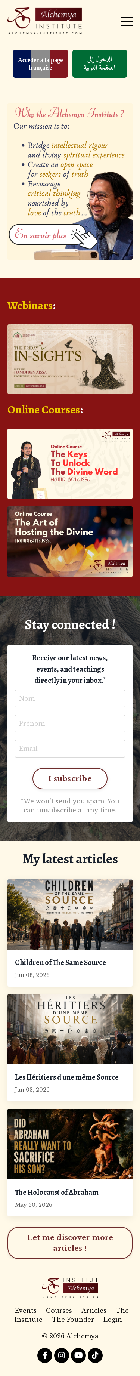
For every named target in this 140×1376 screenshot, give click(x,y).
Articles (93, 1310)
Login (112, 1319)
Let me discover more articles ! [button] (70, 1243)
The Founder (73, 1319)
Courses (59, 1310)
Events (26, 1310)
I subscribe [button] (70, 778)
